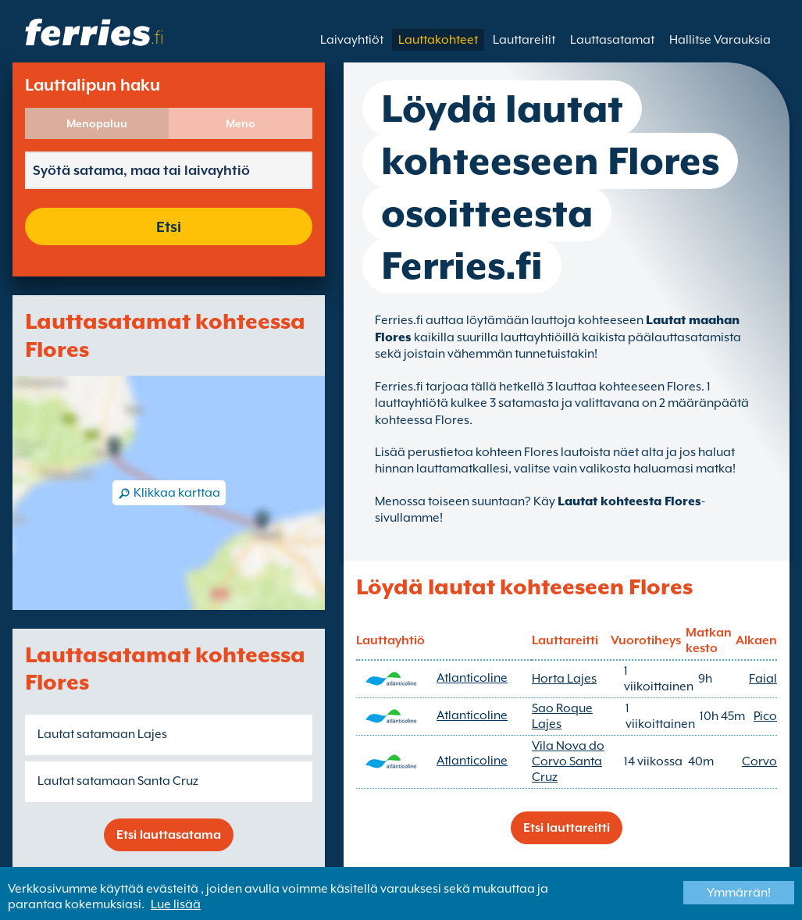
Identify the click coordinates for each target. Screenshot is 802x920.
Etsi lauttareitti (566, 828)
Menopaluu (96, 123)
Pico (765, 716)
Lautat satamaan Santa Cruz (117, 781)
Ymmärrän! (739, 893)
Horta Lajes (564, 679)
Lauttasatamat (612, 40)
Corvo (759, 761)
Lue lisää (176, 904)
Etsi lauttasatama (168, 835)
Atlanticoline (472, 678)
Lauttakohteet (438, 40)
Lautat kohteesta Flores (629, 501)
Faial (763, 679)
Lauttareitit (524, 40)
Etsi (168, 226)
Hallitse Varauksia (720, 40)
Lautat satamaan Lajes (102, 734)
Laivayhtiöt (351, 40)
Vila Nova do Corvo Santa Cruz (568, 761)
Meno (240, 123)
